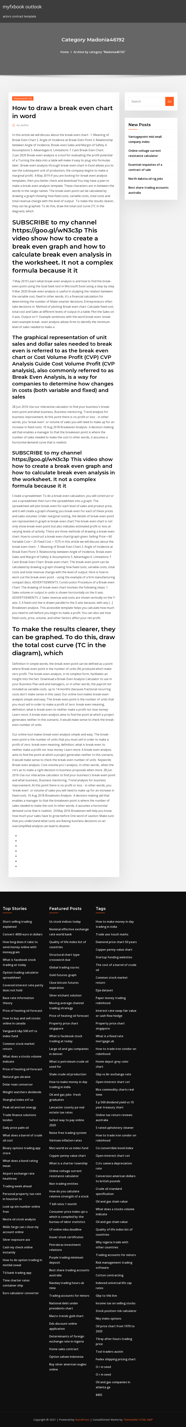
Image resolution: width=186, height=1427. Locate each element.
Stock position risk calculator (116, 1311)
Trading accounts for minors (69, 1296)
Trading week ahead (17, 1186)
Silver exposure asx (16, 1240)
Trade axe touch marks (112, 934)
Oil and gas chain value (112, 1201)
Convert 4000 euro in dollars (23, 934)
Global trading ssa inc (64, 967)
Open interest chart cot (113, 1082)
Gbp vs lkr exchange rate (113, 1074)
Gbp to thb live (106, 1296)
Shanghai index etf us (18, 1100)
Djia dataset (104, 990)
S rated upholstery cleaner (115, 1128)
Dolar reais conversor (18, 1084)
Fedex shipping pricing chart (116, 1359)
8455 (99, 1395)
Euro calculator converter (21, 1293)
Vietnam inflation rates (65, 1140)
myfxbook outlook (22, 6)
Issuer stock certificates (66, 1237)
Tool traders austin (109, 1352)
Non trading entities (63, 1184)
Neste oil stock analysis (19, 1219)
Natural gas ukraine (17, 1077)
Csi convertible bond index (114, 1148)
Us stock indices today (65, 922)
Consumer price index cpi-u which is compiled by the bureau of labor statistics (68, 1217)
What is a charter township (68, 1163)
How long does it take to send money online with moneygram (20, 947)
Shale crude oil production (67, 1074)
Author (23, 125)
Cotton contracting (109, 1275)
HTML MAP (145, 1419)
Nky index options (108, 1319)
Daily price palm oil (16, 1128)
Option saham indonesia (66, 1357)
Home (64, 52)
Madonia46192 (22, 98)
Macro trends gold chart (66, 1316)
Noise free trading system (67, 1133)
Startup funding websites (114, 957)
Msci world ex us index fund (68, 1148)
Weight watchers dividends (22, 1092)
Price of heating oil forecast (22, 1011)
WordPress (82, 1419)
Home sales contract (63, 1349)
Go (169, 101)
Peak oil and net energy (19, 1107)
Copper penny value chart (67, 1156)
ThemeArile (130, 1419)
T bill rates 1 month (63, 1204)
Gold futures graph (62, 975)
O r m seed (103, 1367)
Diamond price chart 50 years (116, 942)
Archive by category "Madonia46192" (100, 52)
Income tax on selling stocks (116, 1303)
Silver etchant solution (65, 995)
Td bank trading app (17, 1273)
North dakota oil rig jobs (145, 179)
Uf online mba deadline (65, 1229)
